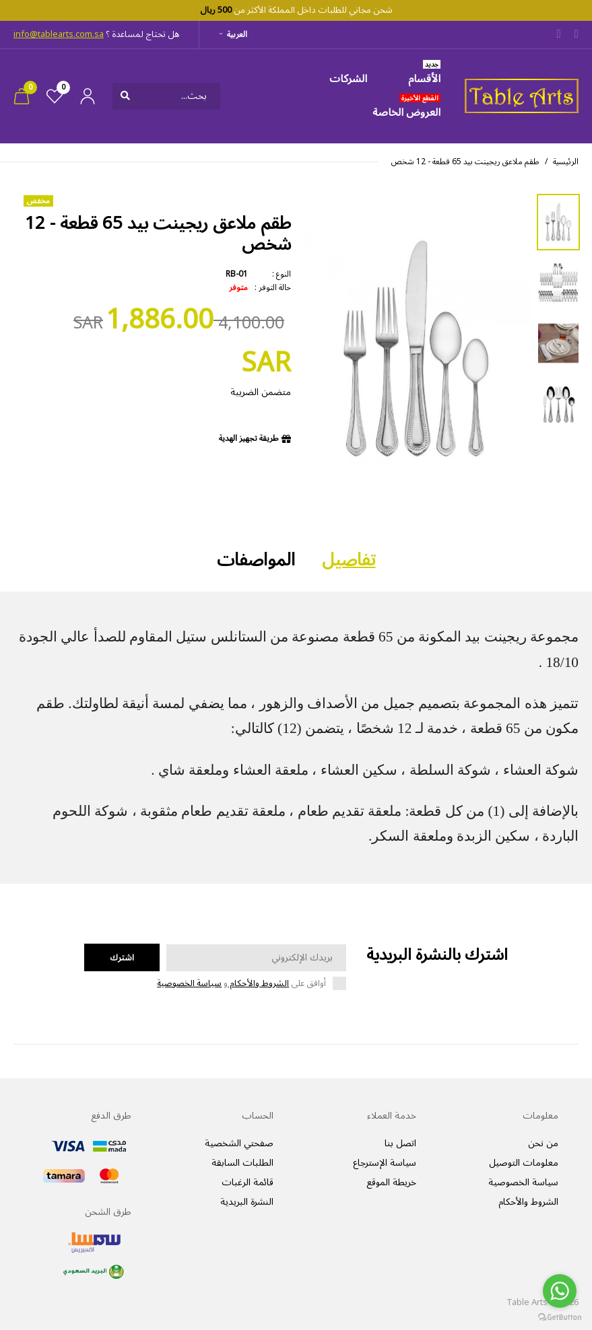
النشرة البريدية (246, 1202)
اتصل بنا (400, 1143)
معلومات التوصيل (523, 1162)
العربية (237, 34)
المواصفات (256, 560)
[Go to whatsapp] (560, 1291)
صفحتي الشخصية (239, 1143)
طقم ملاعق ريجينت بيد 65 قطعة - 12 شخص (465, 161)
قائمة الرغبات (247, 1182)
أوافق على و (241, 984)
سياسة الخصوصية (189, 983)
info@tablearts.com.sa (58, 34)
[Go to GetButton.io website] (559, 1316)
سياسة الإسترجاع (384, 1162)
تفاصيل (349, 560)
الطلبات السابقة (242, 1162)
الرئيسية (566, 161)
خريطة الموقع (391, 1182)
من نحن (543, 1143)
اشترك (122, 957)
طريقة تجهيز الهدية (249, 438)
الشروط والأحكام (258, 983)
